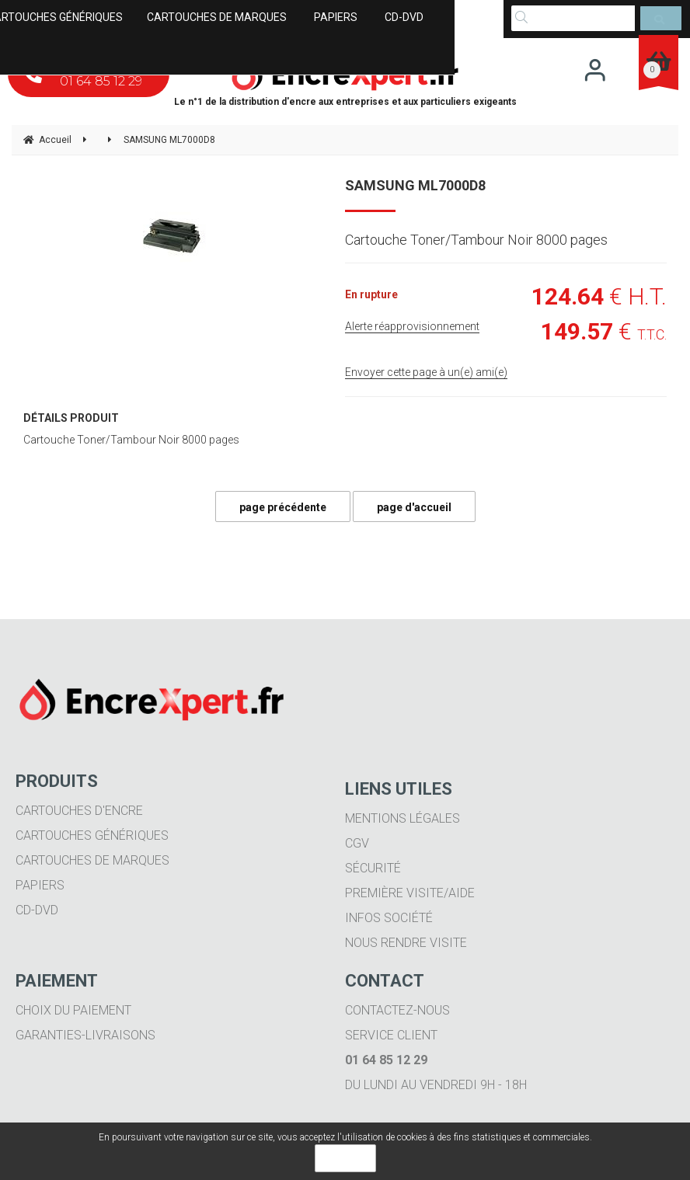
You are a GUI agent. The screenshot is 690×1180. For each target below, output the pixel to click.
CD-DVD (37, 910)
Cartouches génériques (92, 835)
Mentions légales (402, 818)
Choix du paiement (73, 1010)
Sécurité (373, 868)
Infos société (389, 917)
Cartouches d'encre (79, 810)
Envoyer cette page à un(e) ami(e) (426, 372)
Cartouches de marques (92, 860)
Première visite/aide (410, 893)
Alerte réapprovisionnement (412, 326)
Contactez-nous (397, 1010)
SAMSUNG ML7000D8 (415, 185)
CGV (357, 843)
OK (345, 1158)
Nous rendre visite (406, 942)
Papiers (40, 885)
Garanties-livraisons (85, 1035)
